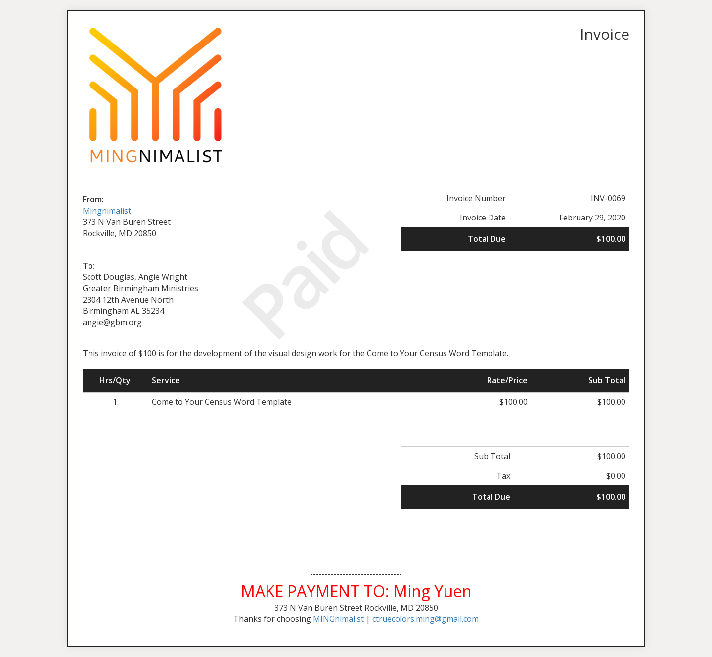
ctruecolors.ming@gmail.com (425, 618)
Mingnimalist (107, 210)
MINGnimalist (338, 618)
